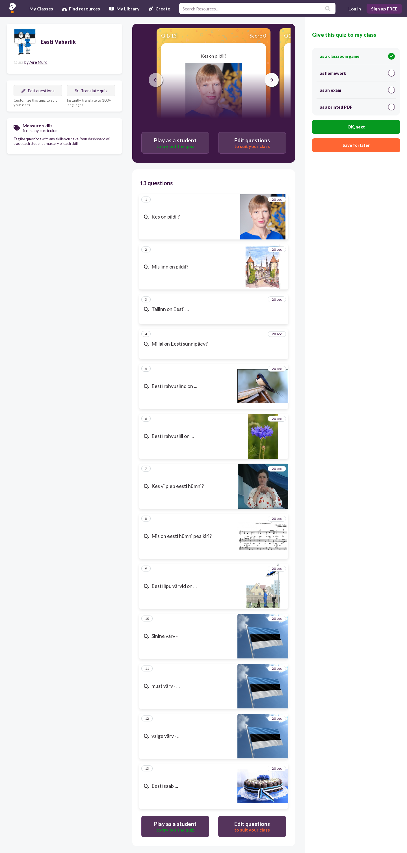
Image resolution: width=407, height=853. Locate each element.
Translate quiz (91, 90)
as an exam (357, 90)
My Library (124, 8)
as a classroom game (357, 56)
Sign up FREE (384, 8)
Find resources (81, 8)
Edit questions (38, 90)
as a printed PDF (357, 107)
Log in (354, 8)
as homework (357, 73)
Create (159, 8)
